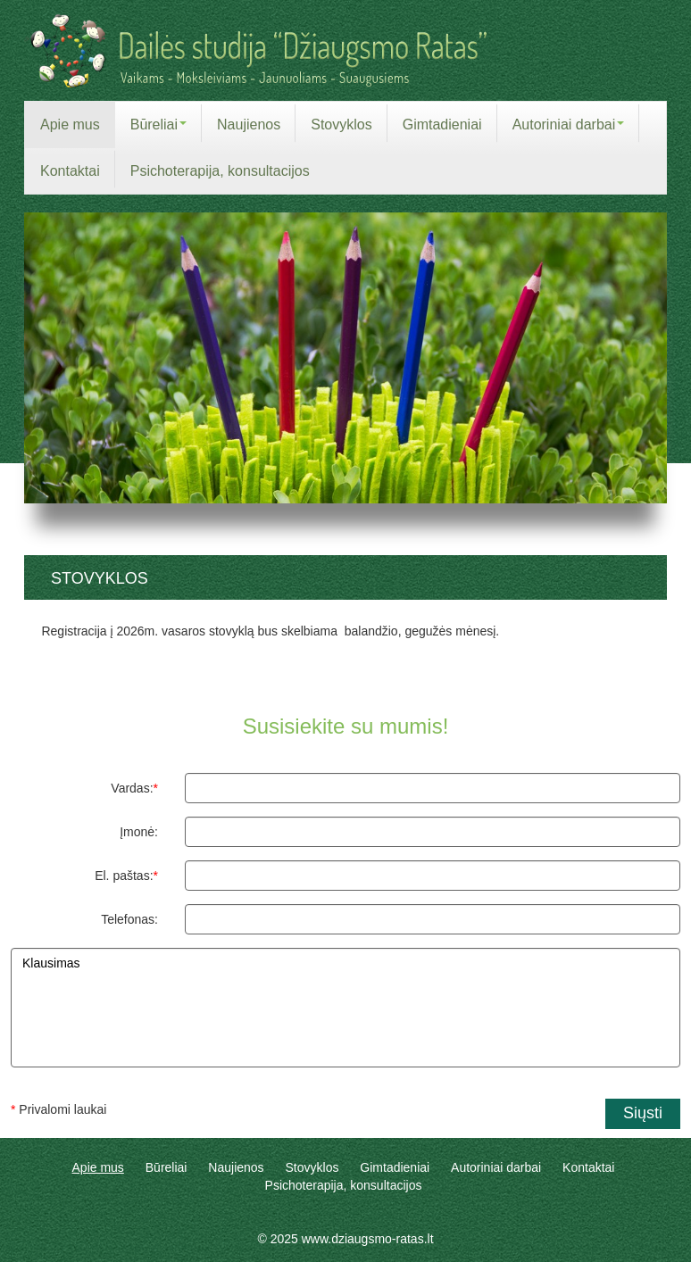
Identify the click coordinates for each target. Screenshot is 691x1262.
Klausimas (345, 1007)
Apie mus (98, 1167)
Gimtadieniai (394, 1167)
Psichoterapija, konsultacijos (343, 1185)
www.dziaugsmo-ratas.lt (368, 1239)
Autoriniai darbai (496, 1167)
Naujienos (235, 1167)
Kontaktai (588, 1167)
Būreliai (166, 1167)
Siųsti (642, 1113)
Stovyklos (312, 1167)
